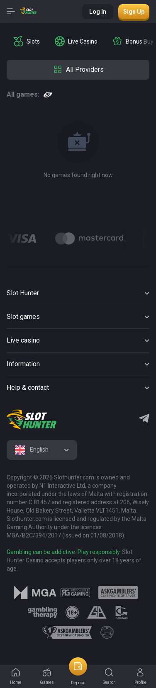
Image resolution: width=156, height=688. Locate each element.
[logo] (31, 419)
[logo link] (75, 592)
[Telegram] (144, 419)
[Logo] (90, 238)
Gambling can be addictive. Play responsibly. (64, 552)
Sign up (133, 11)
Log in (97, 11)
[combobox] (42, 450)
